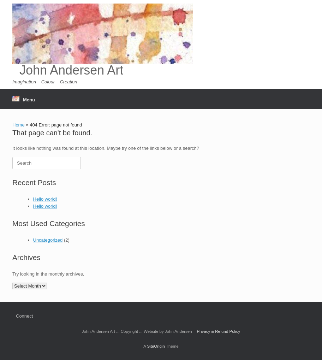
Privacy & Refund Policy (218, 331)
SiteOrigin (156, 346)
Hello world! (45, 199)
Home (18, 125)
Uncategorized (48, 240)
